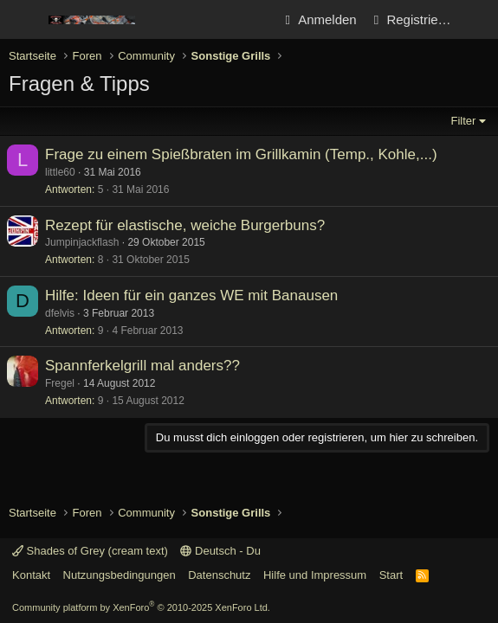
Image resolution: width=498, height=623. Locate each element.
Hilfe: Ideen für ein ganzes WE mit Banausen (191, 295)
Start (391, 574)
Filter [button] (463, 120)
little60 (60, 172)
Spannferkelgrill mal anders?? (142, 365)
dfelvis (59, 313)
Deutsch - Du (220, 550)
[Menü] (23, 20)
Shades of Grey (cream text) (90, 550)
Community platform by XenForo (141, 607)
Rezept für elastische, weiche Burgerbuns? (185, 225)
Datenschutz (219, 574)
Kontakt (31, 574)
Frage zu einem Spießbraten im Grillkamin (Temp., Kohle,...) (241, 154)
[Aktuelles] (478, 19)
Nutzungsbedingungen (119, 574)
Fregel (59, 383)
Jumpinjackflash (82, 242)
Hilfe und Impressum (314, 574)
